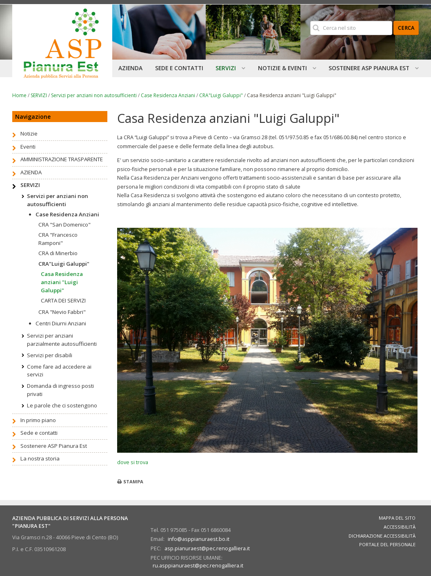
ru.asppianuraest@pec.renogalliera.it (198, 565)
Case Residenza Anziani (168, 95)
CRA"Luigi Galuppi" (221, 95)
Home (19, 95)
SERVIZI (39, 95)
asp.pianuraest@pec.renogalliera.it (207, 548)
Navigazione (33, 116)
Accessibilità (399, 527)
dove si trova (132, 462)
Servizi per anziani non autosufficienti (94, 95)
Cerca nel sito (309, 20)
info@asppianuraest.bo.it (198, 539)
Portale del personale (387, 544)
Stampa (133, 481)
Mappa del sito (397, 518)
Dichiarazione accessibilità (382, 536)
